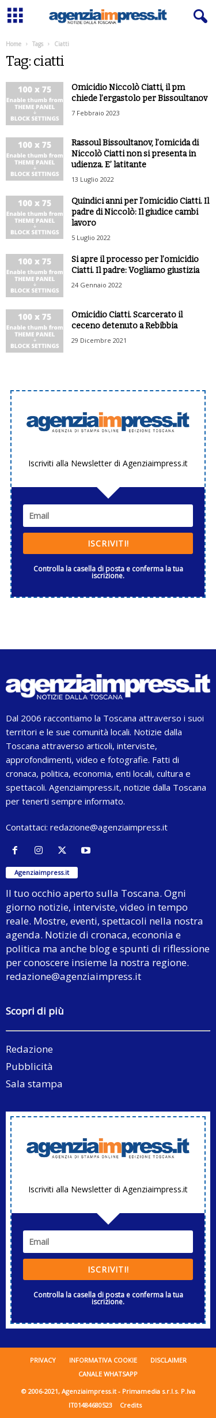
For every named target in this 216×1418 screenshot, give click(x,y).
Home (13, 44)
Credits (131, 1405)
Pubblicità (29, 1066)
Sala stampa (34, 1083)
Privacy (43, 1360)
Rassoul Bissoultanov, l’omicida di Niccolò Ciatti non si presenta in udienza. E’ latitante (135, 154)
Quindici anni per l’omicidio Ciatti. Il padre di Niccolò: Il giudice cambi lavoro (140, 212)
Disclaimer (168, 1360)
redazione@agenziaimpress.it (109, 827)
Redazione (29, 1049)
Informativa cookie (103, 1360)
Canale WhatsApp (108, 1374)
